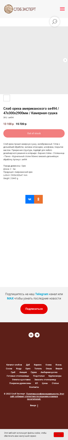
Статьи (55, 383)
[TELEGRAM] (37, 334)
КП (36, 383)
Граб (13, 372)
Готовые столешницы (18, 376)
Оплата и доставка (21, 379)
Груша (34, 372)
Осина (48, 365)
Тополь (38, 368)
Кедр (18, 368)
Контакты (34, 387)
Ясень (58, 365)
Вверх (34, 405)
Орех (27, 368)
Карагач (37, 365)
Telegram (41, 294)
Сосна (9, 368)
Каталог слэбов (14, 365)
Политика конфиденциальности (42, 394)
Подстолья (38, 376)
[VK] (31, 334)
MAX (10, 298)
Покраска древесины (20, 383)
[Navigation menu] (62, 9)
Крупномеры (54, 376)
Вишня (59, 368)
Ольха (49, 368)
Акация (23, 372)
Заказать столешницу (45, 379)
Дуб (28, 365)
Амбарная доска (49, 372)
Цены (45, 383)
